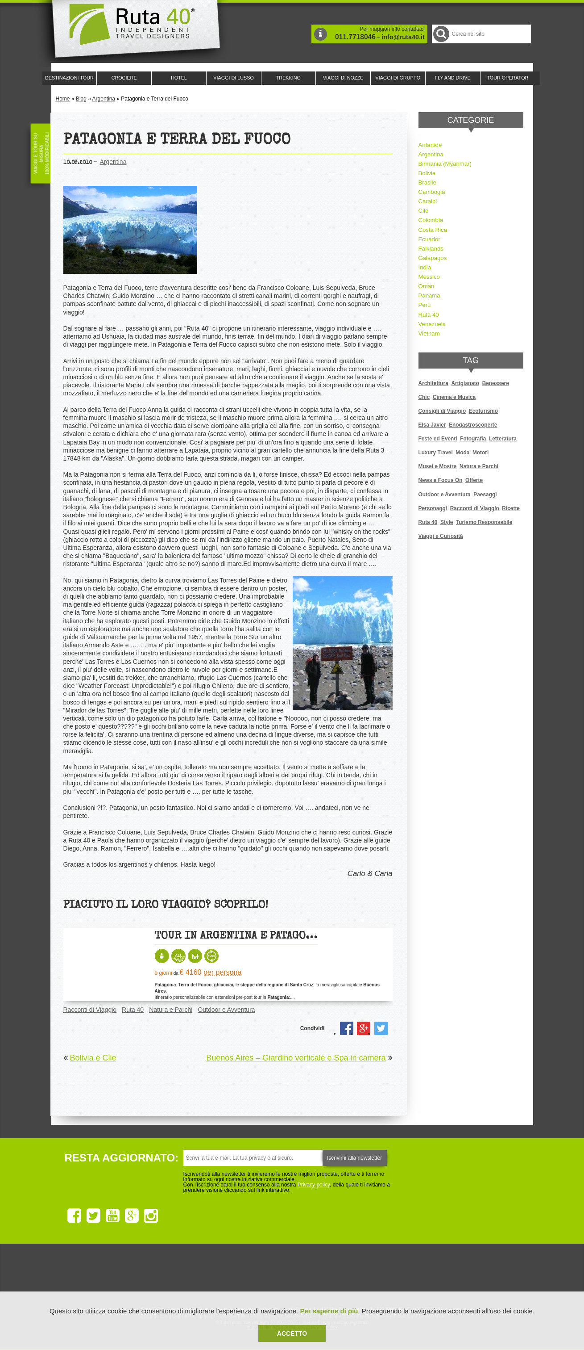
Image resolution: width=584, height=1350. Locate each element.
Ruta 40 (133, 1009)
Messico (429, 276)
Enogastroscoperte (473, 425)
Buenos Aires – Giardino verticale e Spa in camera (295, 1057)
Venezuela (432, 324)
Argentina (103, 99)
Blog (81, 99)
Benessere (495, 383)
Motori (480, 452)
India (424, 267)
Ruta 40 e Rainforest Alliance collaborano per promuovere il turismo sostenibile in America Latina (240, 1275)
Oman (426, 286)
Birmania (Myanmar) (445, 163)
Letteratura (503, 439)
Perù (424, 305)
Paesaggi (485, 494)
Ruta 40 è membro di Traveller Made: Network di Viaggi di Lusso (190, 1275)
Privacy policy (314, 1185)
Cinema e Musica (454, 397)
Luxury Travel (435, 452)
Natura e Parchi (170, 1009)
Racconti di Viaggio (90, 1009)
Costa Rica (432, 229)
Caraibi (427, 201)
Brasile (427, 182)
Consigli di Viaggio (442, 411)
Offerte (474, 480)
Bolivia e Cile (93, 1057)
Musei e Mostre (437, 466)
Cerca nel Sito (440, 33)
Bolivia (427, 173)
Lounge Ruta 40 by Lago (390, 1275)
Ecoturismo (483, 411)
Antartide (430, 145)
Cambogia (431, 192)
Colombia (430, 220)
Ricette (511, 508)
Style (446, 522)
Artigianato (465, 383)
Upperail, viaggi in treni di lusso (340, 1275)
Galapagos (432, 258)
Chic (424, 397)
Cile (423, 210)
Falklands (430, 248)
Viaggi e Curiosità (440, 536)
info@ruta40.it (402, 37)
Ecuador (429, 239)
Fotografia (473, 439)
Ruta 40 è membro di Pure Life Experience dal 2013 (290, 1275)
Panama (429, 295)
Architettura (433, 383)
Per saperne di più (329, 1311)
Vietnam (429, 333)
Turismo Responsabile (484, 522)
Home (63, 99)
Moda (462, 452)
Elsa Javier (432, 425)
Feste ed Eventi (437, 439)
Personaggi (432, 508)
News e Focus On (440, 480)
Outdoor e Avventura (226, 1009)
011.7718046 (355, 37)
